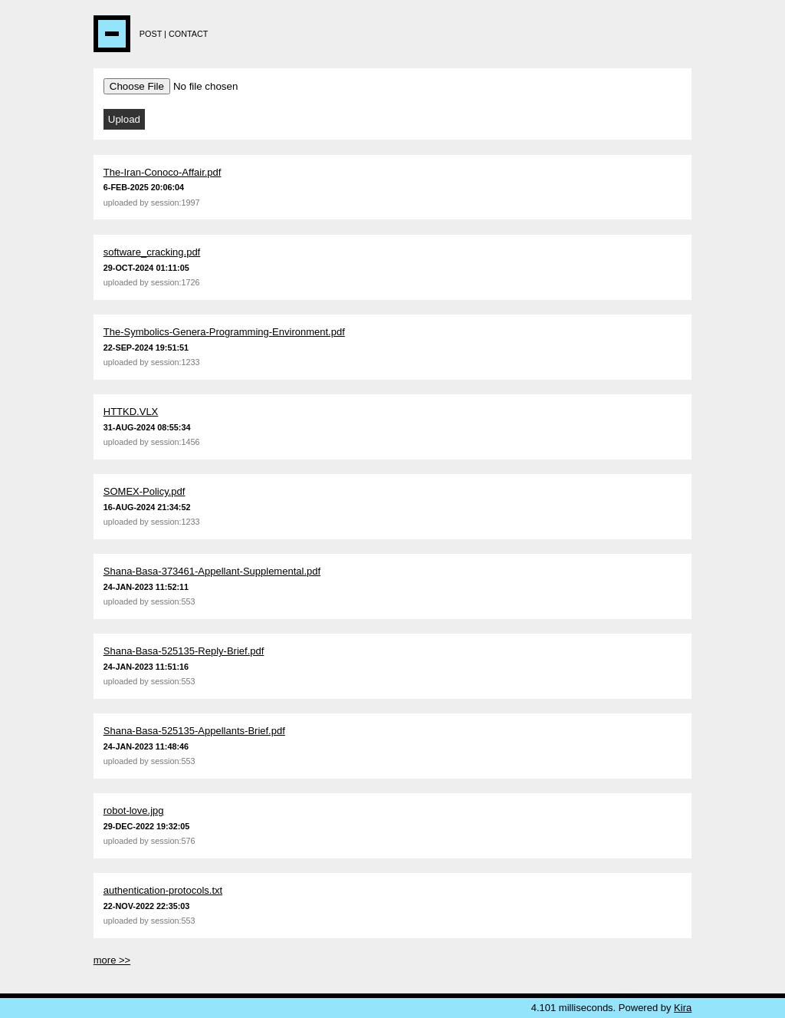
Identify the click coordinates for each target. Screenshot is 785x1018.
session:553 (173, 601)
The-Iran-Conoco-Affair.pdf (162, 172)
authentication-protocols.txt (162, 890)
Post (151, 33)
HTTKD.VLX (131, 411)
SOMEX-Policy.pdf (144, 491)
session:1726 (175, 282)
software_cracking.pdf (151, 252)
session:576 (173, 840)
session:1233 (175, 362)
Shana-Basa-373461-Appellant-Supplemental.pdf (211, 571)
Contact (189, 33)
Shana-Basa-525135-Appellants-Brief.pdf (194, 730)
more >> (112, 960)
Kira (682, 1007)
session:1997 (175, 202)
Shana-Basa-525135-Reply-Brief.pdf (183, 651)
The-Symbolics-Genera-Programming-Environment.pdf (224, 332)
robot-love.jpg (133, 810)
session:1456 (175, 441)
